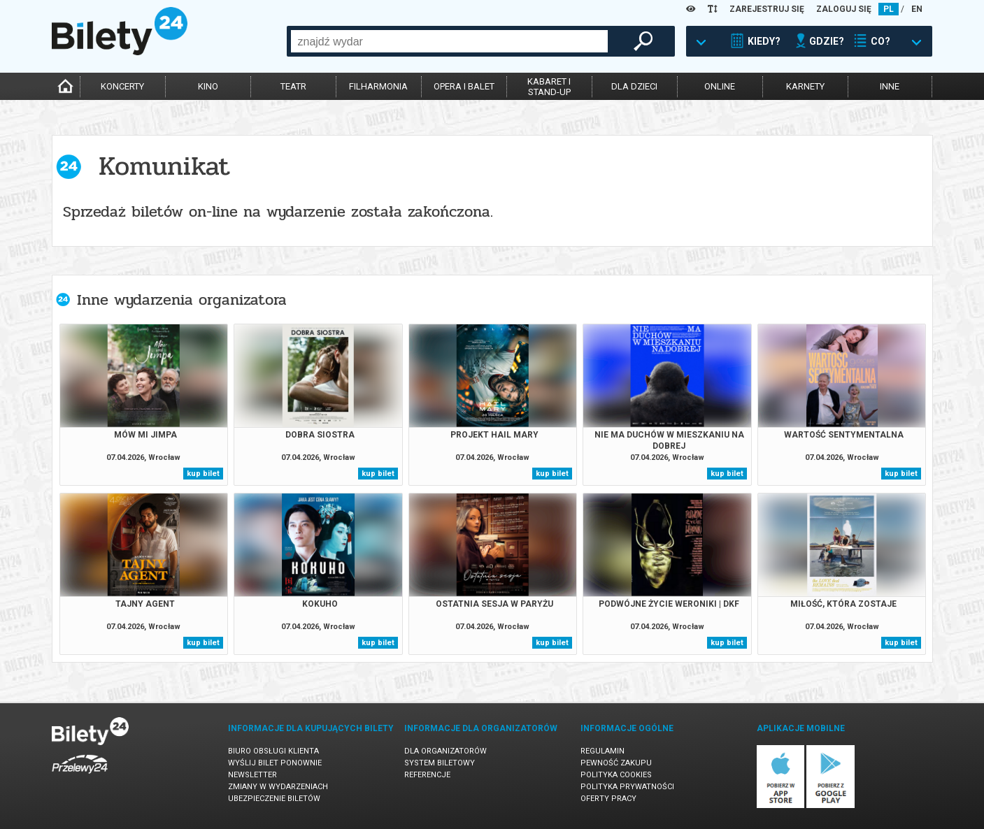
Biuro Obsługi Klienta (273, 751)
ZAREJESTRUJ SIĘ (766, 9)
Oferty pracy (608, 798)
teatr (293, 86)
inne (889, 86)
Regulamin (602, 751)
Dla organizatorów (445, 751)
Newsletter (252, 774)
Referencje (427, 774)
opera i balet (464, 86)
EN (916, 9)
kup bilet (203, 473)
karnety (805, 86)
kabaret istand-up (549, 86)
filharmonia (378, 86)
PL (888, 9)
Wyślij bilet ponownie (275, 762)
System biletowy (439, 762)
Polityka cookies (616, 774)
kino (208, 86)
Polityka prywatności (627, 786)
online (719, 86)
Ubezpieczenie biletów (274, 798)
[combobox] (449, 41)
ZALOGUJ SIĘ (843, 9)
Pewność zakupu (616, 762)
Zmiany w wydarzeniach (278, 786)
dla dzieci (634, 86)
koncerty (122, 86)
